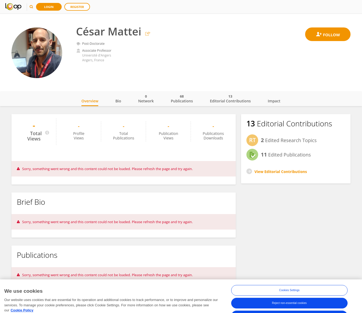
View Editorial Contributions (280, 171)
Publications (182, 98)
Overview (89, 100)
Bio (118, 100)
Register (77, 7)
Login (49, 7)
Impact (274, 100)
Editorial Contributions (230, 98)
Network (146, 98)
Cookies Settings (289, 295)
